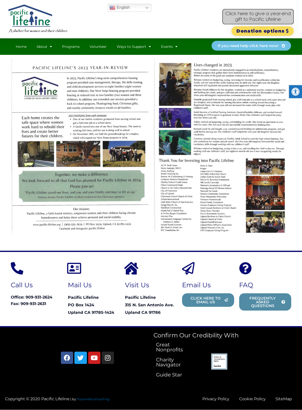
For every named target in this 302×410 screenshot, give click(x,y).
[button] (295, 91)
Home (21, 46)
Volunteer (98, 46)
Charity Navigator (168, 362)
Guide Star (169, 375)
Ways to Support (134, 46)
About (44, 46)
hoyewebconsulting (93, 399)
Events (169, 46)
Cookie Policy (252, 399)
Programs (71, 46)
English (119, 8)
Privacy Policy (215, 399)
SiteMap (283, 399)
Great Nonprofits (169, 347)
